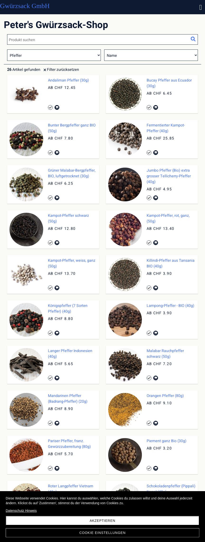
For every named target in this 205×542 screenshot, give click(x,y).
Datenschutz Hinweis (21, 511)
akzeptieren (102, 521)
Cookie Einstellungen (102, 533)
